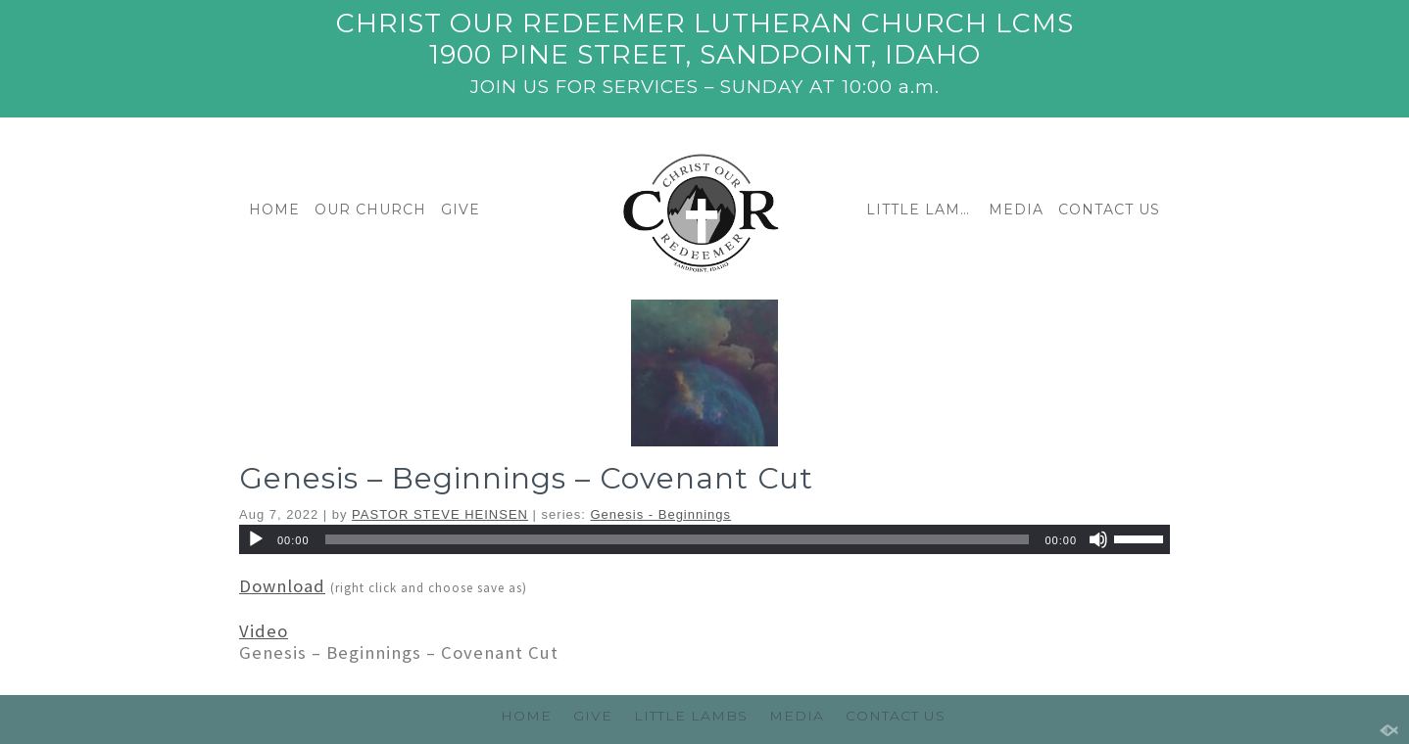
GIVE (460, 209)
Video (263, 631)
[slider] (677, 539)
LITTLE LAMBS (922, 209)
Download (282, 586)
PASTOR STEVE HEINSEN (440, 514)
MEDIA (1016, 209)
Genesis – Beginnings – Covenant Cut (526, 478)
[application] (704, 539)
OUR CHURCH (370, 209)
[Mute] (1098, 539)
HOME (274, 209)
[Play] (256, 539)
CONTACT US (1109, 209)
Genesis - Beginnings (661, 514)
